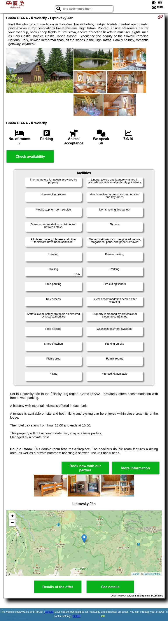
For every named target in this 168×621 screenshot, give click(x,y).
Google (49, 611)
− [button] (12, 523)
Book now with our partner (85, 468)
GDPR (76, 616)
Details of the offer (57, 587)
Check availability (30, 156)
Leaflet (135, 574)
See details (110, 587)
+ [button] (12, 516)
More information (135, 468)
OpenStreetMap (152, 574)
